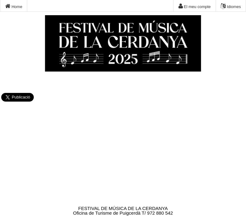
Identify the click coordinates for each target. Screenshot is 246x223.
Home (13, 6)
